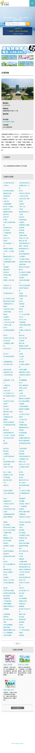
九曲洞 (21, 354)
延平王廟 (6, 409)
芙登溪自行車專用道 (25, 522)
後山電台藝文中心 (24, 590)
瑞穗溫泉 (21, 559)
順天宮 (5, 335)
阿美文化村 (6, 238)
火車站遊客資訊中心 (25, 183)
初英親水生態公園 (8, 338)
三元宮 (21, 359)
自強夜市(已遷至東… (25, 193)
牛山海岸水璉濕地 (24, 259)
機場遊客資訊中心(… (9, 256)
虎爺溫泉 (21, 277)
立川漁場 (21, 306)
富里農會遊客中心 (24, 248)
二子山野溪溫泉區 (24, 630)
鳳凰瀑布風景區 (8, 212)
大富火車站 (6, 320)
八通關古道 (6, 385)
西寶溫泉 (21, 635)
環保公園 (21, 343)
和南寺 (21, 301)
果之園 (21, 554)
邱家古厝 (21, 593)
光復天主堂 (22, 206)
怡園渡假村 (22, 498)
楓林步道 (6, 214)
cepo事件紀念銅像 (24, 490)
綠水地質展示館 (23, 551)
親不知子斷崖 (7, 540)
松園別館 (21, 304)
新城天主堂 (22, 580)
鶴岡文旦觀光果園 (24, 512)
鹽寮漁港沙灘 (7, 193)
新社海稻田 (22, 533)
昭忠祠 (5, 561)
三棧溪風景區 (7, 601)
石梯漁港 (21, 341)
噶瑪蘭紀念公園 (8, 538)
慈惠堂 (5, 241)
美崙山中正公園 (23, 238)
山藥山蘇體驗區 (8, 625)
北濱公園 (6, 201)
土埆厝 (21, 393)
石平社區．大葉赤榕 (9, 435)
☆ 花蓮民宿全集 (17, 28)
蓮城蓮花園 (22, 619)
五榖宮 (5, 512)
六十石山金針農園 (24, 314)
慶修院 (21, 391)
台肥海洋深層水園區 (25, 262)
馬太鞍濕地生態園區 (25, 272)
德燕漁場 (21, 454)
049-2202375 (16, 742)
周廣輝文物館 (23, 601)
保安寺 (5, 327)
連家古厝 (6, 448)
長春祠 (21, 625)
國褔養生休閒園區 (24, 409)
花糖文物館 (6, 464)
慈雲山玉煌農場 (8, 572)
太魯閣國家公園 (23, 459)
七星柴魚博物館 (8, 375)
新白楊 (21, 477)
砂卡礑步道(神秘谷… (9, 183)
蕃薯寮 (5, 419)
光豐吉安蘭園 (23, 369)
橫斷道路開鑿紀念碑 (9, 630)
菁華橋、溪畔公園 (8, 280)
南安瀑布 (21, 475)
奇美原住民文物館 (8, 401)
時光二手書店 (7, 472)
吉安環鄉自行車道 (24, 535)
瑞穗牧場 (21, 233)
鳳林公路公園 (23, 241)
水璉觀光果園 (23, 561)
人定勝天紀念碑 (23, 196)
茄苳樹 (21, 472)
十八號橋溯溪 (23, 506)
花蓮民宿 (4, 3)
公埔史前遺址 (23, 448)
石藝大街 (21, 588)
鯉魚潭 (5, 388)
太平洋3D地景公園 (8, 322)
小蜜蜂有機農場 (23, 406)
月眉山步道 (6, 391)
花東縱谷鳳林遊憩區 (25, 325)
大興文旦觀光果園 (8, 493)
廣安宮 (21, 270)
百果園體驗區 (23, 380)
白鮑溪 (21, 293)
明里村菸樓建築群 (24, 441)
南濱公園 (6, 272)
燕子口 (21, 383)
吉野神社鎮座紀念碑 (25, 564)
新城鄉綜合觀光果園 (9, 593)
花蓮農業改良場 (8, 417)
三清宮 (21, 298)
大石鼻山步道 (23, 419)
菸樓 (4, 622)
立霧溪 (21, 209)
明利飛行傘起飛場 (8, 422)
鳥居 (20, 548)
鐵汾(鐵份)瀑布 (7, 480)
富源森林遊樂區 (23, 546)
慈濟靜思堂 (6, 196)
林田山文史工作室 (24, 464)
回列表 (17, 643)
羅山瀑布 (6, 451)
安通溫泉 (21, 509)
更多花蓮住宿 (18, 708)
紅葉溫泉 (21, 525)
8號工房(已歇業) (8, 619)
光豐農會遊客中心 (8, 304)
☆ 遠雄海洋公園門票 (17, 34)
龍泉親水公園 (7, 288)
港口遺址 (21, 617)
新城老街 (21, 217)
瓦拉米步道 (22, 396)
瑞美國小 (6, 543)
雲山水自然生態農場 (9, 530)
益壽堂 (21, 633)
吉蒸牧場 (21, 451)
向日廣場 (21, 251)
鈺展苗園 (21, 530)
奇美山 (5, 498)
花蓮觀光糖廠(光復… (25, 438)
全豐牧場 (21, 575)
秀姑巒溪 (21, 422)
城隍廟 (5, 522)
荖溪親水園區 (7, 275)
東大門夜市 (6, 230)
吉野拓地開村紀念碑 (9, 509)
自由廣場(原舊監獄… (9, 330)
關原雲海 (21, 435)
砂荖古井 (6, 354)
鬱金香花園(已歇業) (9, 301)
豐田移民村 (6, 270)
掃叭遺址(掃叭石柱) (24, 567)
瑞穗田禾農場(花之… (9, 606)
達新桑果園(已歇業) (9, 462)
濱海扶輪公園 (7, 569)
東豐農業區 (6, 598)
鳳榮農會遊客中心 (24, 212)
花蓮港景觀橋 (7, 204)
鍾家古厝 (6, 414)
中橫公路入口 (7, 285)
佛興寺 (5, 306)
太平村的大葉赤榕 (24, 572)
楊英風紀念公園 (8, 475)
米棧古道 (6, 506)
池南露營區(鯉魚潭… (9, 514)
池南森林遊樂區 (8, 490)
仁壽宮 (21, 214)
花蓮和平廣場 (23, 235)
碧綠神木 (6, 406)
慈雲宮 (21, 201)
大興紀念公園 (7, 325)
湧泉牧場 (6, 554)
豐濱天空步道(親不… (25, 267)
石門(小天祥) (22, 320)
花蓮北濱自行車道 (8, 309)
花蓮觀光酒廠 (23, 425)
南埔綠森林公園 (8, 372)
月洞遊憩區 (22, 322)
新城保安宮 (6, 209)
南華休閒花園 (7, 369)
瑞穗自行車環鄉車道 (25, 569)
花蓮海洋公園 (23, 538)
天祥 (4, 483)
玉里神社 (6, 185)
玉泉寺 (21, 327)
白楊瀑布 (6, 577)
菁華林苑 (6, 617)
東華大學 (6, 217)
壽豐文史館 (22, 614)
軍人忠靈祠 (6, 525)
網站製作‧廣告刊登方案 (21, 741)
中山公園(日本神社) (9, 298)
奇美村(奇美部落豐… (25, 285)
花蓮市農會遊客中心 (25, 243)
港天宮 (21, 191)
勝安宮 (5, 199)
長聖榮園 (21, 227)
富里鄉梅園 (6, 627)
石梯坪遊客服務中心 (25, 456)
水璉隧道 (6, 454)
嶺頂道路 (21, 622)
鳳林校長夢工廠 (23, 480)
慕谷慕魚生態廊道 (8, 191)
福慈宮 (5, 314)
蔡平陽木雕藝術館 (8, 583)
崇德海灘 (6, 267)
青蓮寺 (21, 417)
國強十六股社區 (23, 246)
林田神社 (6, 485)
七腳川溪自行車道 (24, 199)
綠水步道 (21, 627)
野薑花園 (21, 540)
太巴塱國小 (22, 256)
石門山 (21, 527)
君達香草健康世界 (8, 433)
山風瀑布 (21, 222)
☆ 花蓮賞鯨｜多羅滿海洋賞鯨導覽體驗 (17, 31)
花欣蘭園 (21, 501)
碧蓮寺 (21, 309)
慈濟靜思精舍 (23, 220)
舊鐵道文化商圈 (23, 346)
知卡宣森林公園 (8, 364)
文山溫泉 (21, 356)
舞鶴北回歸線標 (8, 517)
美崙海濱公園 (7, 227)
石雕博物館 (22, 264)
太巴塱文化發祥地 (8, 504)
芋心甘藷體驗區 (8, 633)
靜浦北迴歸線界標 (24, 254)
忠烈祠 (21, 317)
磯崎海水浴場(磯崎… (25, 398)
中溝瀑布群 (22, 514)
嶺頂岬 (5, 404)
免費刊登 (11, 741)
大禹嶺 (21, 556)
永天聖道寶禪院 (23, 275)
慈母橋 (5, 443)
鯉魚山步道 (22, 462)
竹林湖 (5, 277)
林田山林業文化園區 (9, 527)
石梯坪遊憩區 (7, 312)
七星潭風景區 (7, 233)
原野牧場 (6, 430)
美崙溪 (5, 235)
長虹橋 (21, 596)
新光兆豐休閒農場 (24, 401)
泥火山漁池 (22, 483)
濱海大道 (21, 335)
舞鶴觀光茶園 (23, 296)
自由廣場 (6, 317)
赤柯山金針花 (7, 348)
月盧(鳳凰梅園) (7, 362)
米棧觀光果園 (7, 533)
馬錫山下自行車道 (8, 580)
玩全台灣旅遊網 (15, 739)
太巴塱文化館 (7, 259)
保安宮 (5, 575)
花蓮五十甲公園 (8, 467)
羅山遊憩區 (6, 596)
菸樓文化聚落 (23, 388)
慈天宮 (21, 312)
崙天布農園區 (23, 598)
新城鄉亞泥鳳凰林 (8, 551)
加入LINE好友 (25, 742)
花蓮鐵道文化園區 (24, 225)
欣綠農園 (6, 609)
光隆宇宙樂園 (7, 635)
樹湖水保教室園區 (24, 543)
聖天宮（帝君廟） (8, 206)
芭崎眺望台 (22, 604)
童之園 (5, 588)
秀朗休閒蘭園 (7, 604)
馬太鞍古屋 (6, 341)
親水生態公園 (23, 338)
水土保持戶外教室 (24, 414)
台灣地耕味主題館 (8, 590)
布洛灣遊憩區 (23, 433)
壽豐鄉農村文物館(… (25, 372)
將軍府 (5, 220)
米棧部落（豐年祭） (25, 504)
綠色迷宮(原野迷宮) (24, 577)
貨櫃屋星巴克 (7, 501)
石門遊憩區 (6, 477)
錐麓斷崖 (21, 606)
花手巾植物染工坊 (8, 393)
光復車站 (21, 204)
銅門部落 (21, 362)
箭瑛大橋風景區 (23, 385)
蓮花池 (5, 535)
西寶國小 (21, 430)
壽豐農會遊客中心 (24, 427)
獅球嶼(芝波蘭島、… (9, 248)
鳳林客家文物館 (8, 412)
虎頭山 (21, 412)
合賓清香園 (6, 614)
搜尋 (28, 24)
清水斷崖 (21, 230)
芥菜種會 (21, 404)
